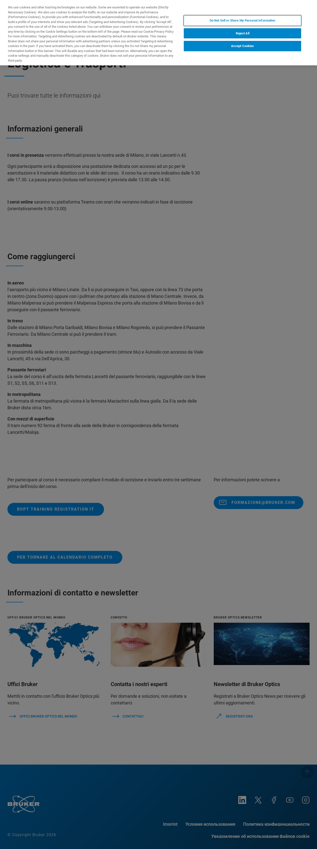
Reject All (242, 33)
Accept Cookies (242, 46)
